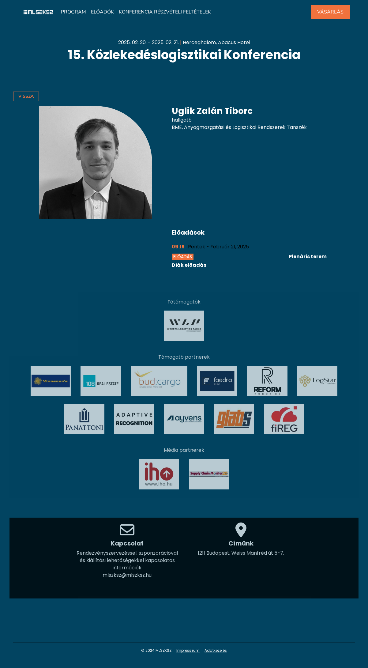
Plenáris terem (308, 256)
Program (73, 12)
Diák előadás (189, 265)
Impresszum (188, 650)
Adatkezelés (216, 650)
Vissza (26, 96)
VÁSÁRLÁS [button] (330, 12)
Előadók (102, 12)
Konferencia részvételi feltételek (165, 12)
